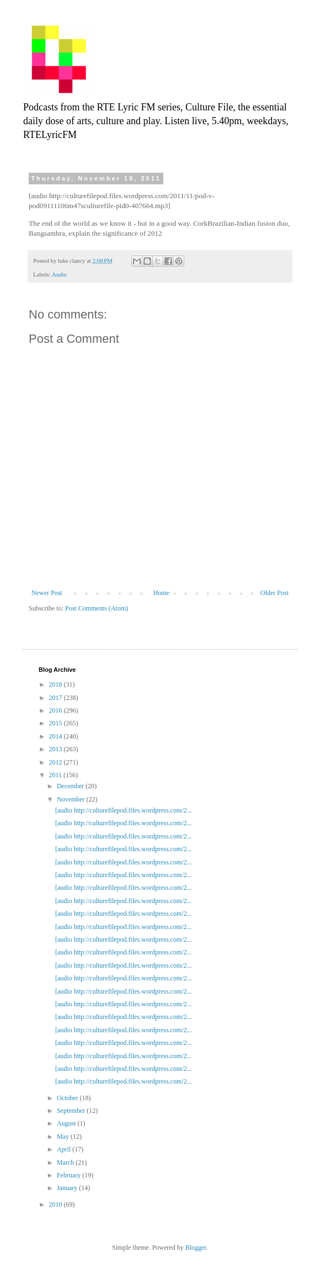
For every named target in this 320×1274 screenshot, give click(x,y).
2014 (56, 736)
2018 (56, 684)
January (68, 1188)
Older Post (274, 593)
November (72, 799)
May (64, 1136)
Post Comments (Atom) (96, 608)
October (68, 1098)
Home (161, 593)
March (66, 1162)
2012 (56, 762)
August (67, 1123)
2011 (56, 775)
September (72, 1110)
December (71, 786)
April (64, 1149)
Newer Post (46, 593)
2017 (56, 698)
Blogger (195, 1247)
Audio (59, 274)
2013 (56, 749)
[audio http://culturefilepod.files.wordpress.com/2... (123, 810)
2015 (56, 723)
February (69, 1175)
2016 (56, 710)
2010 (56, 1204)
